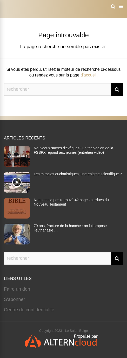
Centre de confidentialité (29, 309)
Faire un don (17, 289)
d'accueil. (89, 75)
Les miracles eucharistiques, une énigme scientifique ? (78, 174)
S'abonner (14, 299)
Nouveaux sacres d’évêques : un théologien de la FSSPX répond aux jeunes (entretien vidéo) (73, 150)
